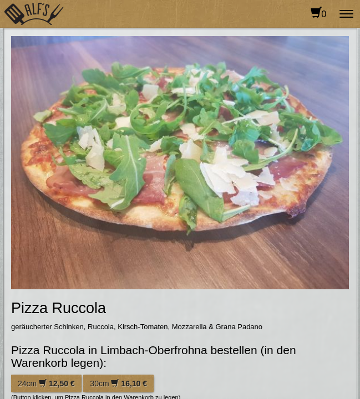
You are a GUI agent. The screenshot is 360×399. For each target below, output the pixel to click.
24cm (46, 383)
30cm (118, 383)
